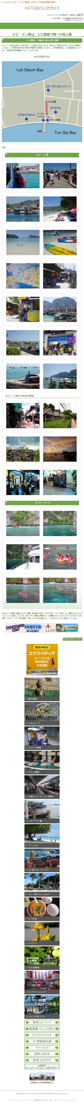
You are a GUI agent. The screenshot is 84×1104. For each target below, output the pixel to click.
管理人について (42, 1022)
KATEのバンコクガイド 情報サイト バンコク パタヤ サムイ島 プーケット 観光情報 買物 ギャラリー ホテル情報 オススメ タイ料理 (42, 8)
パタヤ (42, 811)
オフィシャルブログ (42, 1060)
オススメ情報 (42, 738)
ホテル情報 (42, 762)
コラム (42, 1066)
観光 (42, 689)
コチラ (79, 14)
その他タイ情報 (42, 958)
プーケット (42, 836)
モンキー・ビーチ (42, 503)
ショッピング (42, 714)
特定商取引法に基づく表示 (43, 1100)
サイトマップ (42, 1047)
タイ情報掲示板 (42, 1041)
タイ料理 (42, 909)
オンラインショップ (42, 982)
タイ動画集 (42, 1028)
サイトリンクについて (66, 1100)
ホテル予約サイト (42, 1007)
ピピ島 (42, 860)
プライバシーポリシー (19, 1100)
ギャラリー (42, 934)
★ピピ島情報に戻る (42, 56)
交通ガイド (42, 787)
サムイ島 (42, 885)
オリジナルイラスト (42, 1035)
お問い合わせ (42, 1054)
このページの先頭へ (72, 639)
